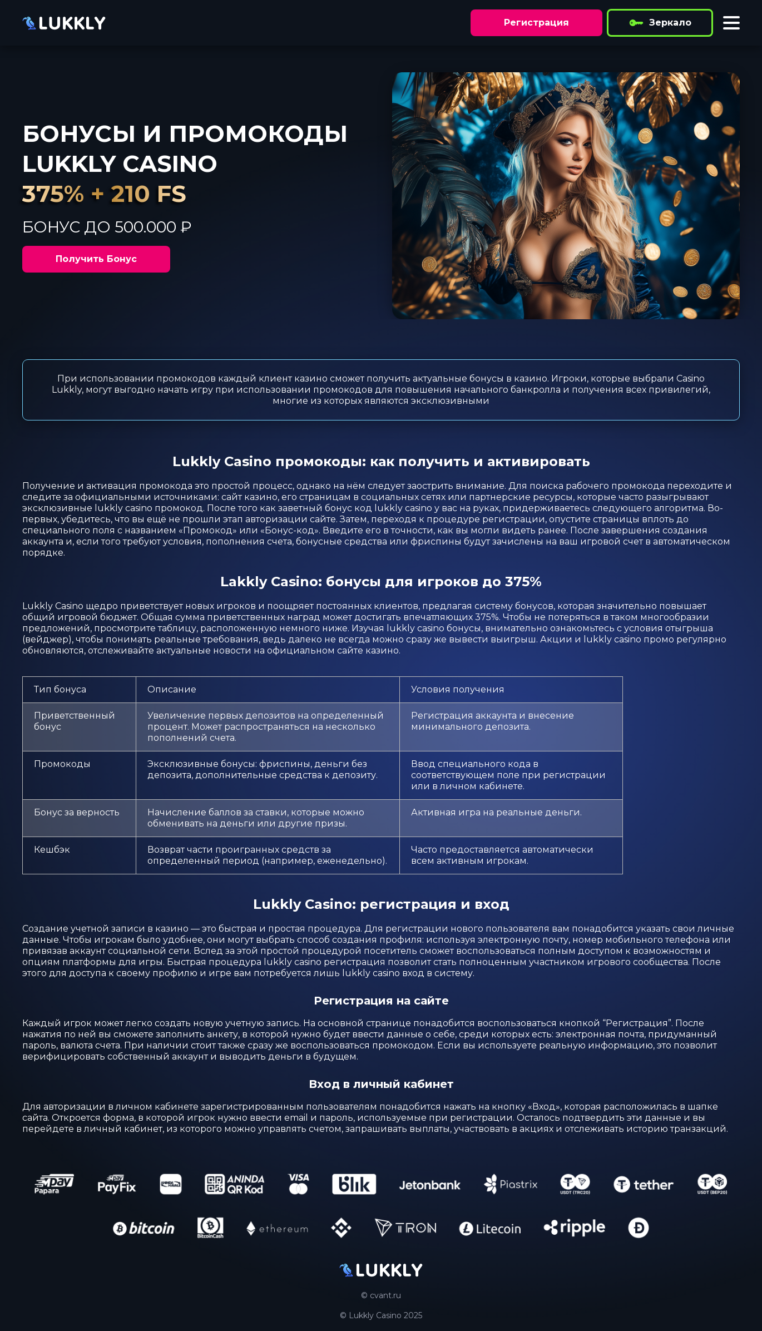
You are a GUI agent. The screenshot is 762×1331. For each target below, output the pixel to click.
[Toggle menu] (731, 22)
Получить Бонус (96, 259)
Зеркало (660, 23)
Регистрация (536, 22)
